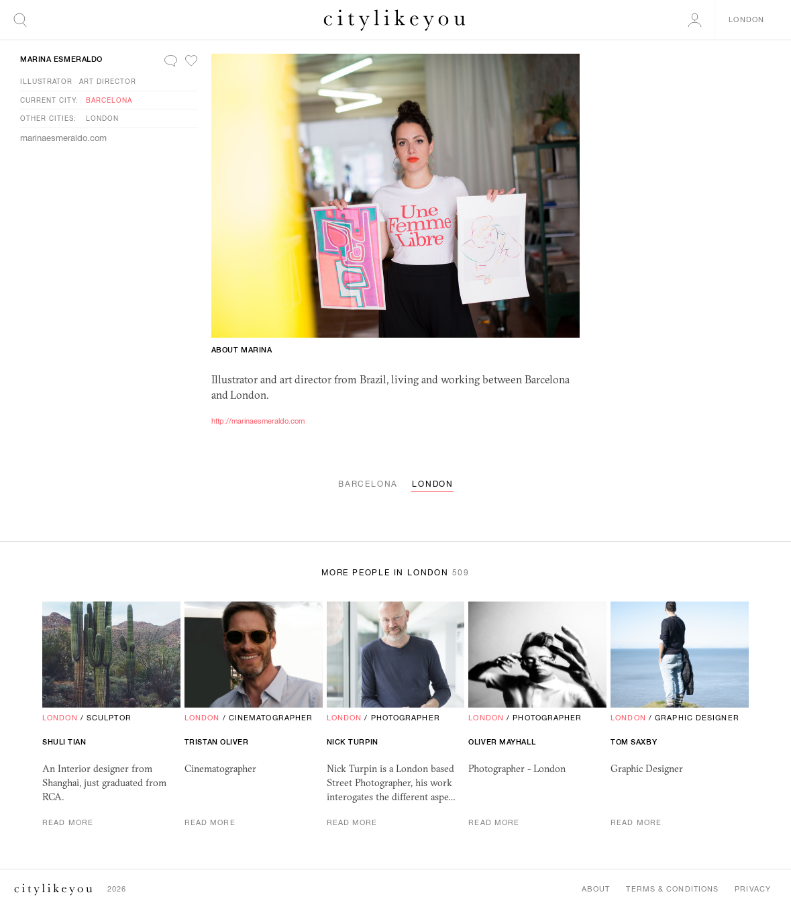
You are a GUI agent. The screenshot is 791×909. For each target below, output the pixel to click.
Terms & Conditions (672, 889)
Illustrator (46, 81)
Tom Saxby (634, 742)
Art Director (107, 81)
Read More (67, 822)
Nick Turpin (352, 742)
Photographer (405, 718)
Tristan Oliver (216, 742)
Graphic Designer (697, 718)
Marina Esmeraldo (61, 59)
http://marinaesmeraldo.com (258, 421)
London (102, 118)
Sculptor (109, 718)
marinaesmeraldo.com (63, 138)
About (596, 889)
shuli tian (64, 742)
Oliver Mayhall (501, 742)
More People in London (395, 572)
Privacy (753, 889)
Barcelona (109, 100)
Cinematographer (271, 718)
